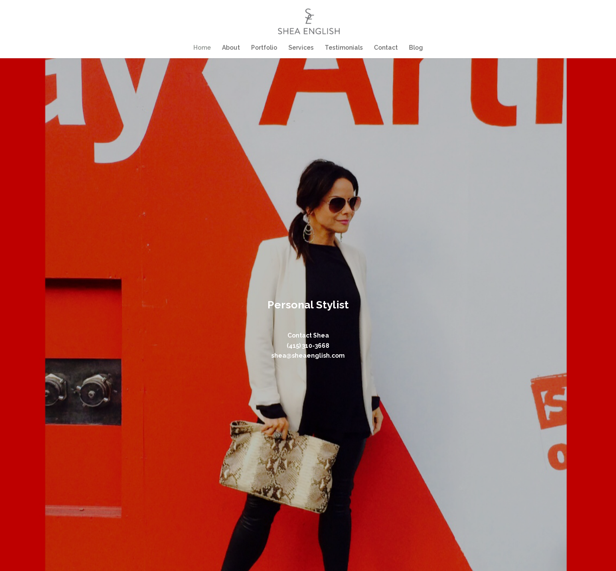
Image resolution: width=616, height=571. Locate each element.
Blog (415, 48)
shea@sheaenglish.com (308, 355)
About (232, 48)
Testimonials (343, 48)
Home (203, 48)
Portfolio (265, 48)
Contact (385, 48)
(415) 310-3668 (308, 345)
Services (301, 48)
